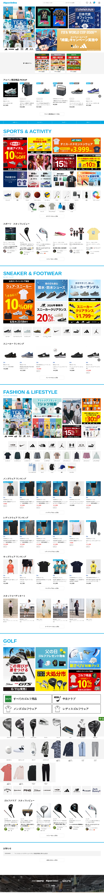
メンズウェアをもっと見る (52, 512)
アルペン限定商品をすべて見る (52, 114)
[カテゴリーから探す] (73, 2)
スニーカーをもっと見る (52, 377)
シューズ (39, 122)
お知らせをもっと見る (52, 860)
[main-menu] (99, 2)
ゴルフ (88, 122)
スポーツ (15, 122)
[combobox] (53, 2)
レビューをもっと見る (52, 259)
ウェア (63, 122)
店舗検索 (53, 885)
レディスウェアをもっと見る (52, 551)
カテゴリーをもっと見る (52, 216)
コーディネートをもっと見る (52, 626)
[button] (99, 96)
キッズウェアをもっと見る (52, 588)
